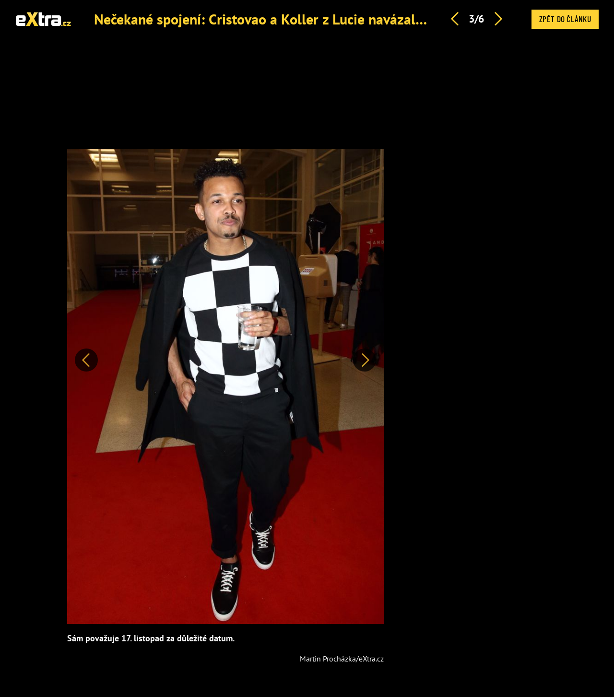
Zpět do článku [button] (565, 18)
